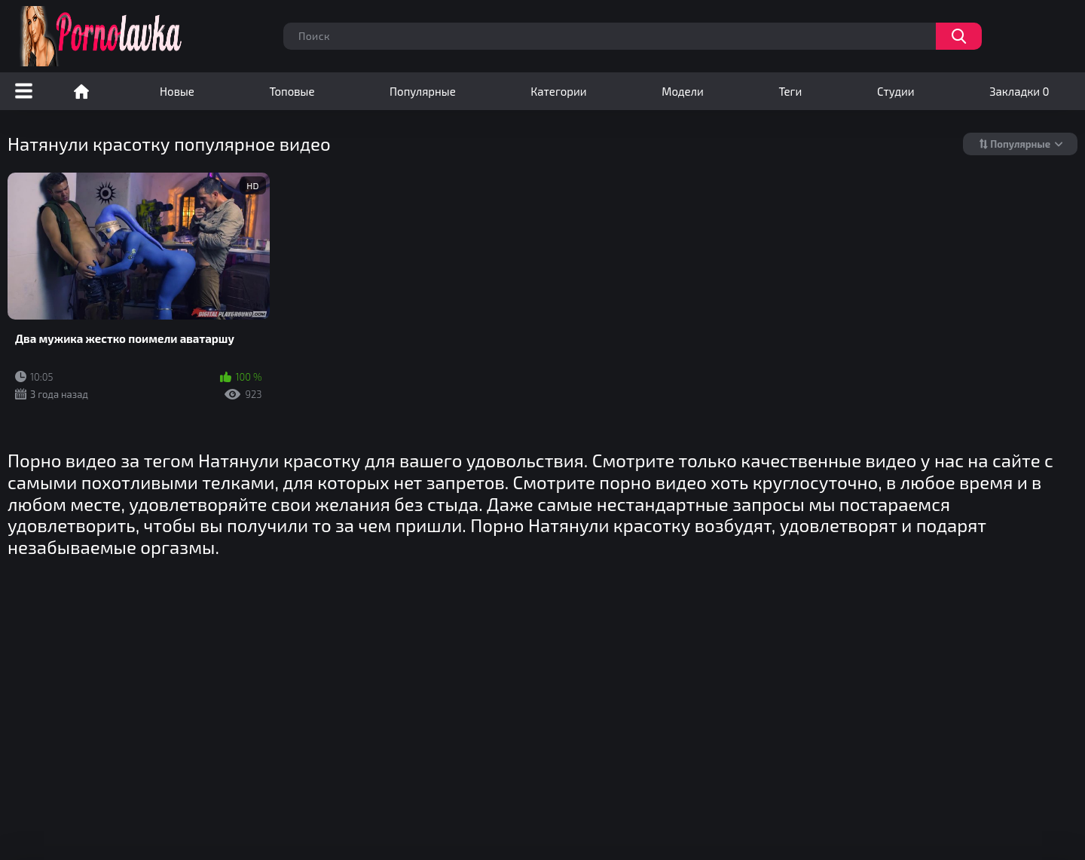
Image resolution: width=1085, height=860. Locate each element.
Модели (683, 91)
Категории (558, 91)
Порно (81, 91)
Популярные (423, 91)
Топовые (291, 91)
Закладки (1019, 91)
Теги (790, 91)
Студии (896, 91)
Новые (177, 91)
